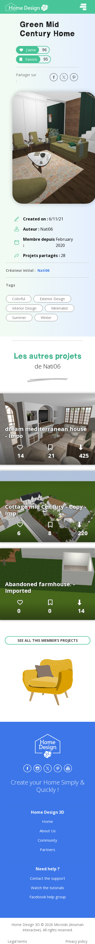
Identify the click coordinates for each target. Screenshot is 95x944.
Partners (47, 849)
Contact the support (47, 878)
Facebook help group (47, 896)
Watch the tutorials (47, 887)
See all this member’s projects (47, 640)
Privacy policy (76, 941)
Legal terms (17, 941)
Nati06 (43, 270)
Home (47, 821)
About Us (48, 830)
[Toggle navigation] (83, 7)
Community (47, 840)
